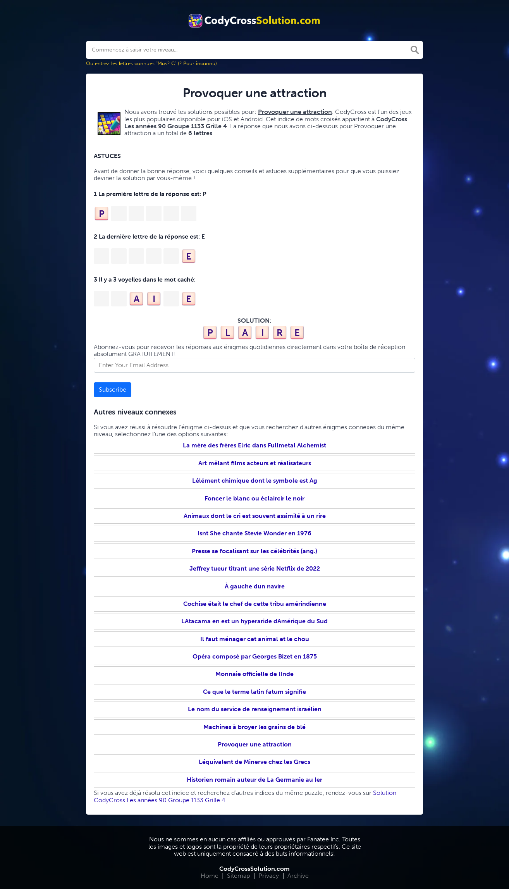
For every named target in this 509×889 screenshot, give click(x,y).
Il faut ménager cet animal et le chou (254, 639)
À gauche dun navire (255, 586)
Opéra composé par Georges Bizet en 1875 (255, 656)
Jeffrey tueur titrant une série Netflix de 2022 (254, 568)
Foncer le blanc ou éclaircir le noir (254, 498)
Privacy (268, 875)
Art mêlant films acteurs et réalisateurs (254, 463)
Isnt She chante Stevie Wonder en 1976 (254, 533)
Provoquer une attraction (255, 744)
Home (209, 875)
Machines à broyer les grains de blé (254, 727)
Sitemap (238, 875)
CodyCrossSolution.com (254, 868)
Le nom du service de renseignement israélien (255, 709)
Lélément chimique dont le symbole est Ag (254, 480)
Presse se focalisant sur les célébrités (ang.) (254, 551)
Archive (298, 875)
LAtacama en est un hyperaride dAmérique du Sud (254, 621)
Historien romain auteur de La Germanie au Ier (254, 779)
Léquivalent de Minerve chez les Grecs (254, 761)
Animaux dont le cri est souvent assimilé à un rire (255, 515)
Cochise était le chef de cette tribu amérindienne (254, 603)
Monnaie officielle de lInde (254, 673)
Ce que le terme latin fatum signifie (254, 691)
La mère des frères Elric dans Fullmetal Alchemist (254, 445)
